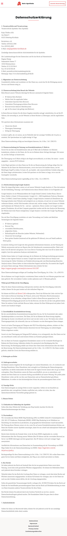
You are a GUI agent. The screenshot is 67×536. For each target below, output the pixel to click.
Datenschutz (33, 521)
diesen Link (22, 293)
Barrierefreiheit (33, 526)
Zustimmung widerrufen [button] (33, 531)
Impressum (33, 523)
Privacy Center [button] (33, 529)
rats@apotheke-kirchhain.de (16, 49)
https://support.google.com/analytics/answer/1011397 (20, 268)
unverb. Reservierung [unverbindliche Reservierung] (57, 3)
